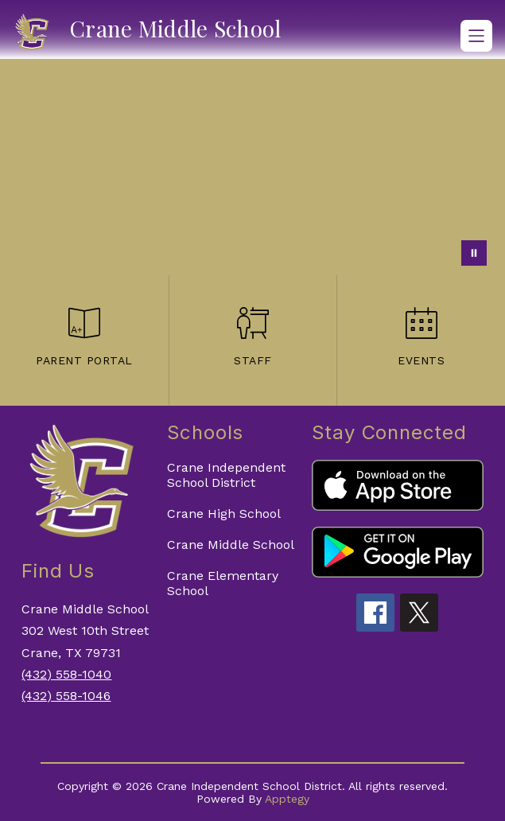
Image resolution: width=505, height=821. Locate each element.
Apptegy (287, 798)
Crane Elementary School (222, 583)
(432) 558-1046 (66, 695)
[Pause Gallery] (474, 253)
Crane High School (224, 513)
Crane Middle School (230, 544)
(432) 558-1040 (66, 674)
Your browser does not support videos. (252, 167)
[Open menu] (476, 36)
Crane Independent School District (226, 475)
